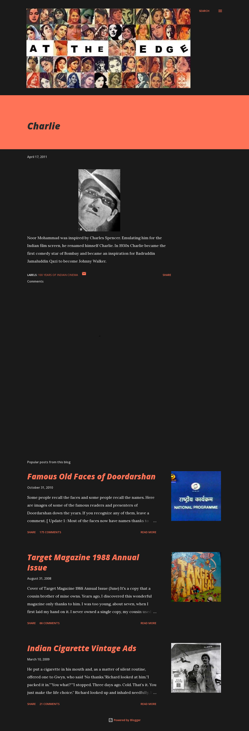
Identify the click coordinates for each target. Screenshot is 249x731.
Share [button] (167, 275)
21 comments (49, 704)
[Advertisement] (93, 411)
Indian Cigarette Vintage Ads (81, 648)
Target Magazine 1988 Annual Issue (83, 562)
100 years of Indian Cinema (58, 275)
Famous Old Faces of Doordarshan (91, 476)
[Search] (204, 11)
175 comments (50, 532)
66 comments (49, 623)
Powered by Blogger (124, 720)
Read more (148, 532)
